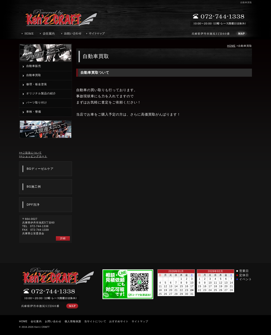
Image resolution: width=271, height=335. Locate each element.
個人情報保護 (73, 321)
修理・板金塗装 (36, 84)
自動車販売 (33, 66)
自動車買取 (33, 75)
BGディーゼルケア (40, 168)
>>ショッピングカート (33, 156)
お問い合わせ (53, 321)
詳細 (63, 238)
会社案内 (36, 321)
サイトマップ (140, 321)
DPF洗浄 (33, 204)
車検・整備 (33, 111)
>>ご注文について (30, 152)
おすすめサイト (119, 321)
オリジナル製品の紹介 (41, 93)
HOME (231, 45)
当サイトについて (95, 321)
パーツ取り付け (36, 102)
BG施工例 (34, 186)
